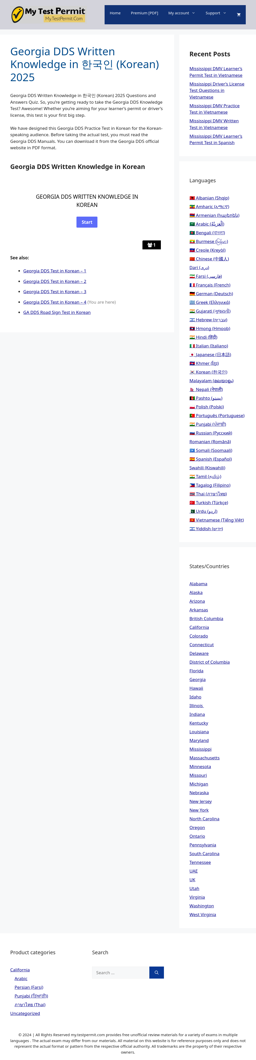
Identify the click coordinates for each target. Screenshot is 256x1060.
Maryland (199, 740)
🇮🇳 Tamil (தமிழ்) (205, 476)
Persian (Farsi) (29, 987)
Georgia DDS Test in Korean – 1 (54, 271)
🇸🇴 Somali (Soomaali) (211, 450)
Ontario (197, 836)
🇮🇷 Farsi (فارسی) (206, 276)
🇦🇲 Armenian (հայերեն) (214, 215)
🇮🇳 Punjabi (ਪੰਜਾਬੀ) (208, 424)
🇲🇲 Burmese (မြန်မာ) (209, 241)
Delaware (199, 653)
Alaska (196, 592)
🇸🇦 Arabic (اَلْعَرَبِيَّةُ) (207, 224)
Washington (202, 906)
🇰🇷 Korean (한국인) (208, 372)
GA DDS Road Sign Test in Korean (57, 312)
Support (219, 12)
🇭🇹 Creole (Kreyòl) (208, 250)
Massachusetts (205, 758)
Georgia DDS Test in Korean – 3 (54, 291)
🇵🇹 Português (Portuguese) (217, 415)
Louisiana (199, 732)
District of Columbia (210, 662)
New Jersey (201, 801)
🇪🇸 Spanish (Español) (211, 459)
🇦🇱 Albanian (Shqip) (209, 198)
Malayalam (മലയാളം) (212, 381)
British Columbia (206, 618)
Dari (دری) (199, 267)
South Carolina (204, 853)
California (199, 627)
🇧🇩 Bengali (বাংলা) (207, 233)
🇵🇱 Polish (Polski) (207, 407)
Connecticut (202, 645)
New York (199, 810)
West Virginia (203, 914)
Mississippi (201, 749)
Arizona (197, 601)
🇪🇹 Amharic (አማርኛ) (209, 206)
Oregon (197, 827)
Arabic (21, 978)
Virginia (197, 897)
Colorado (199, 636)
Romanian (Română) (210, 441)
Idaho (196, 697)
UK (192, 880)
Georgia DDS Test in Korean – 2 (54, 281)
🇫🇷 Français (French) (210, 285)
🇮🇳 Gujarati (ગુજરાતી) (210, 311)
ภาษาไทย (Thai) (30, 1005)
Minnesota (200, 766)
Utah (194, 888)
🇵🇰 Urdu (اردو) (203, 511)
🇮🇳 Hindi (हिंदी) (203, 337)
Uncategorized (25, 1013)
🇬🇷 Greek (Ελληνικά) (210, 302)
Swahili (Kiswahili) (207, 468)
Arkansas (199, 610)
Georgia (198, 679)
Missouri (198, 775)
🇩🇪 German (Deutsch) (211, 293)
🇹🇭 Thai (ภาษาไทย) (208, 494)
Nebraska (199, 793)
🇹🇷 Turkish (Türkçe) (209, 502)
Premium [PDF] (144, 12)
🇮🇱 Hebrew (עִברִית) (208, 320)
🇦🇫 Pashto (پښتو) (206, 398)
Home (115, 12)
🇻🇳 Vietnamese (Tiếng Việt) (217, 520)
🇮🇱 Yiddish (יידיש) (206, 529)
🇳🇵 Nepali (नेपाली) (206, 389)
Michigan (199, 784)
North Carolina (204, 819)
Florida (197, 671)
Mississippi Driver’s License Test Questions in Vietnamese (217, 90)
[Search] (156, 973)
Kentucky (199, 723)
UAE (194, 871)
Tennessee (200, 862)
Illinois (197, 705)
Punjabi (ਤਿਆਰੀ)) (31, 996)
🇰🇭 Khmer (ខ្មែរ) (204, 363)
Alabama (198, 584)
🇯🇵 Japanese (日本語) (210, 354)
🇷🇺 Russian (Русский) (211, 433)
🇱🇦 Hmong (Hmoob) (210, 328)
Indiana (197, 714)
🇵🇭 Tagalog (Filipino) (210, 485)
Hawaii (196, 688)
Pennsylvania (203, 845)
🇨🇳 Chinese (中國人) (209, 259)
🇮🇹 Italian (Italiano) (209, 346)
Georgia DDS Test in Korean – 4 (54, 302)
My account (184, 12)
